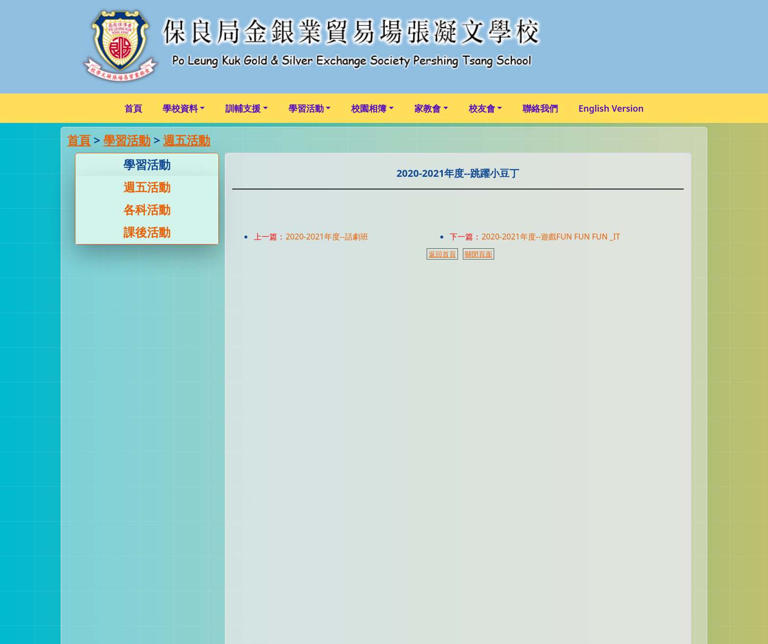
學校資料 (180, 108)
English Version (611, 108)
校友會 (482, 108)
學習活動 (306, 108)
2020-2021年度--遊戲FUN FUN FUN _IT (550, 236)
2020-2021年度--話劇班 (327, 236)
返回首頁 (442, 254)
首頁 (133, 108)
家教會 (427, 108)
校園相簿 (368, 108)
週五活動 (186, 140)
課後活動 (146, 232)
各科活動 (146, 209)
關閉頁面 (478, 254)
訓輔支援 (243, 108)
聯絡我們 (540, 108)
